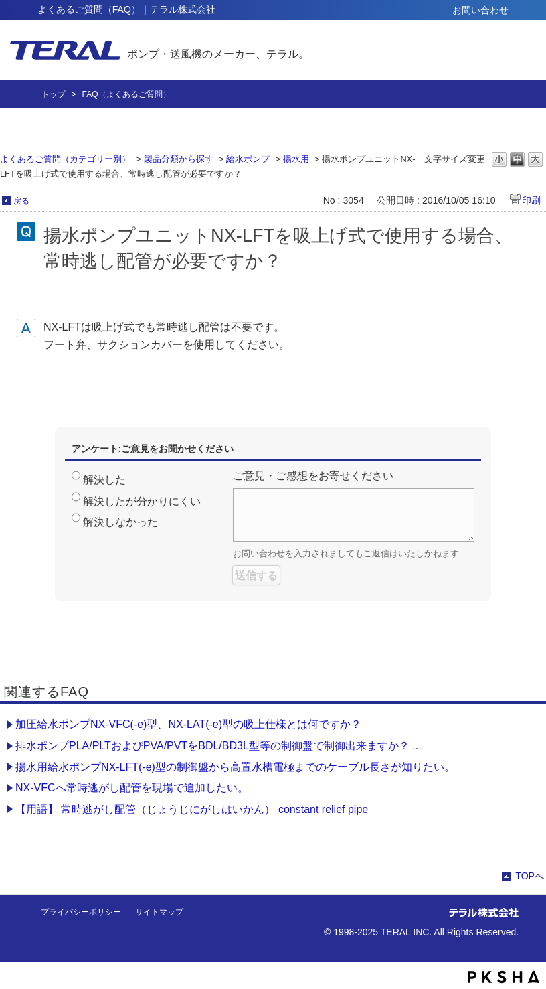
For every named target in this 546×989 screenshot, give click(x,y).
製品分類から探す (178, 159)
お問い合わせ (480, 10)
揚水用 (296, 159)
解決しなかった (120, 522)
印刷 (531, 200)
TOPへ (529, 875)
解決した (104, 479)
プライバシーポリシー (81, 912)
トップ (53, 94)
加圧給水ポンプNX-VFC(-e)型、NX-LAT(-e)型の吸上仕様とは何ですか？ (188, 724)
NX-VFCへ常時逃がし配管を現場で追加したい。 (131, 787)
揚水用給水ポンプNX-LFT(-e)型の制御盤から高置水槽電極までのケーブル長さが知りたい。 (235, 767)
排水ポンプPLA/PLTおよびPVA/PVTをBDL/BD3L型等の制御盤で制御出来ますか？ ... (218, 745)
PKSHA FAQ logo (503, 977)
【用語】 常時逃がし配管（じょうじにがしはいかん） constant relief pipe (191, 809)
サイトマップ (159, 912)
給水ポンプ (248, 159)
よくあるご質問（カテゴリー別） (65, 159)
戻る (21, 201)
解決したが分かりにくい (142, 501)
